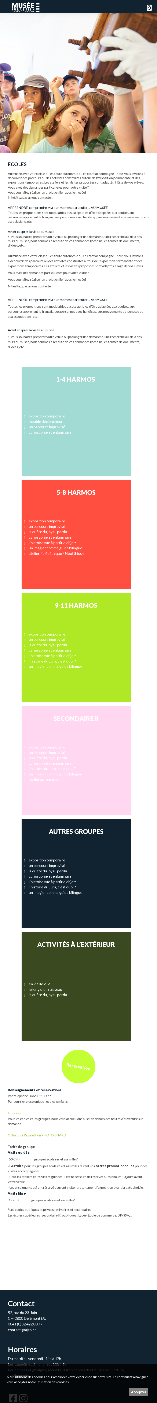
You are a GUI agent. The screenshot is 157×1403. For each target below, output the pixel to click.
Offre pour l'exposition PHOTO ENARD (37, 1135)
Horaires (14, 1113)
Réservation (78, 1066)
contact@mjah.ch (22, 1329)
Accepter (138, 1392)
